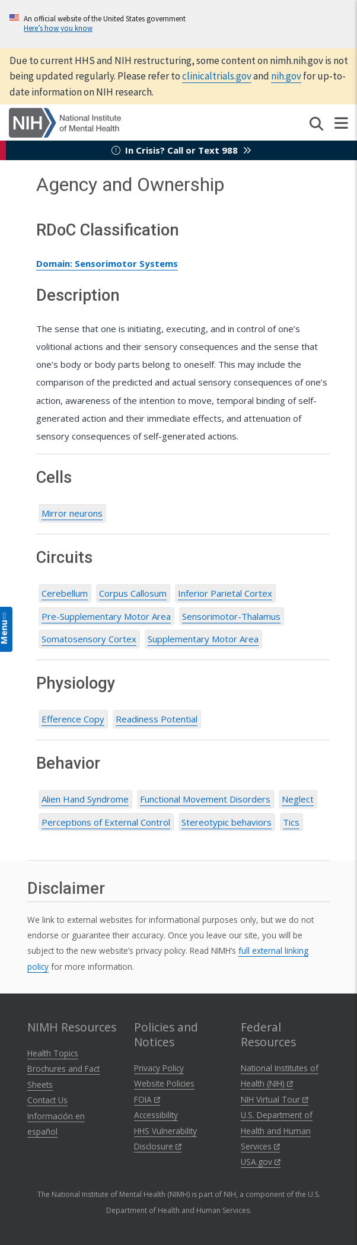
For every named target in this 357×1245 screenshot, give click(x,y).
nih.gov (286, 75)
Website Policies (164, 1083)
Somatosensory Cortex (89, 639)
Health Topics (52, 1053)
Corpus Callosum (133, 593)
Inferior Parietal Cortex (225, 593)
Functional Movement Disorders (205, 799)
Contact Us (47, 1100)
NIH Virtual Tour (274, 1099)
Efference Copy (73, 719)
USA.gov (260, 1161)
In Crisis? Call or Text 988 (181, 150)
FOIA (147, 1099)
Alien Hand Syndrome (85, 799)
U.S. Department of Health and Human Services (277, 1130)
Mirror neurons (72, 513)
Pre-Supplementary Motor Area (106, 616)
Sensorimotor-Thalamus (231, 616)
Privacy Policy (159, 1068)
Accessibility (156, 1114)
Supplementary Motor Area (203, 639)
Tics (291, 822)
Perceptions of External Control (106, 822)
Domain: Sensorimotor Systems (107, 263)
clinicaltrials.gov (216, 75)
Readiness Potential (156, 719)
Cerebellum (65, 593)
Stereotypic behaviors (226, 822)
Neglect (298, 799)
